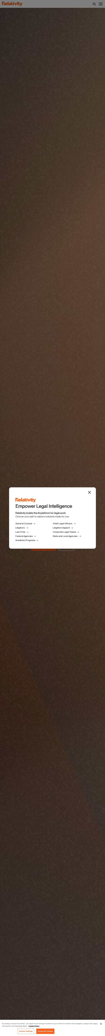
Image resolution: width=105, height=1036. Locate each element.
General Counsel (23, 523)
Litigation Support (61, 528)
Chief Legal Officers (62, 523)
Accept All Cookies (45, 1032)
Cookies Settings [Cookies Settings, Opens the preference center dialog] (26, 1032)
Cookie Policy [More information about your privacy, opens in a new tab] (33, 1027)
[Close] (89, 492)
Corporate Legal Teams (64, 532)
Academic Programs (25, 540)
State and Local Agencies (65, 536)
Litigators (20, 528)
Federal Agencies (24, 536)
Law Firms (20, 532)
